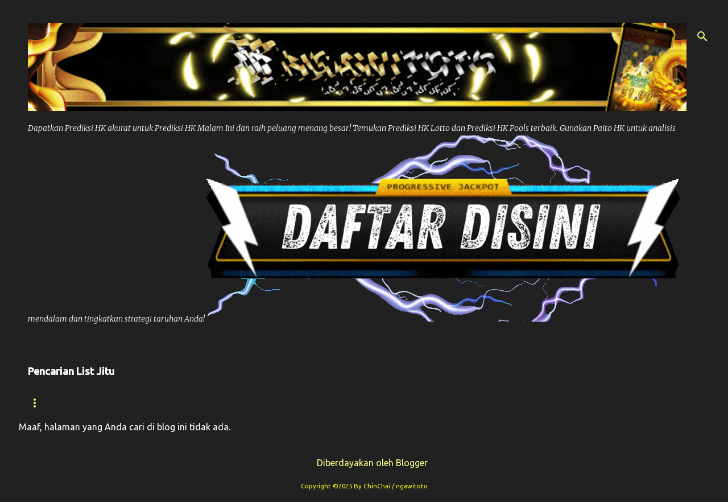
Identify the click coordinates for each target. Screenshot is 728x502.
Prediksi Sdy (480, 403)
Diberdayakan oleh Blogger (364, 463)
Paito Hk (260, 403)
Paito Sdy (627, 403)
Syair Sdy (557, 403)
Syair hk (115, 403)
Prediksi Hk (188, 403)
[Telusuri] (702, 36)
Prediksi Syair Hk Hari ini (364, 403)
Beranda (49, 403)
